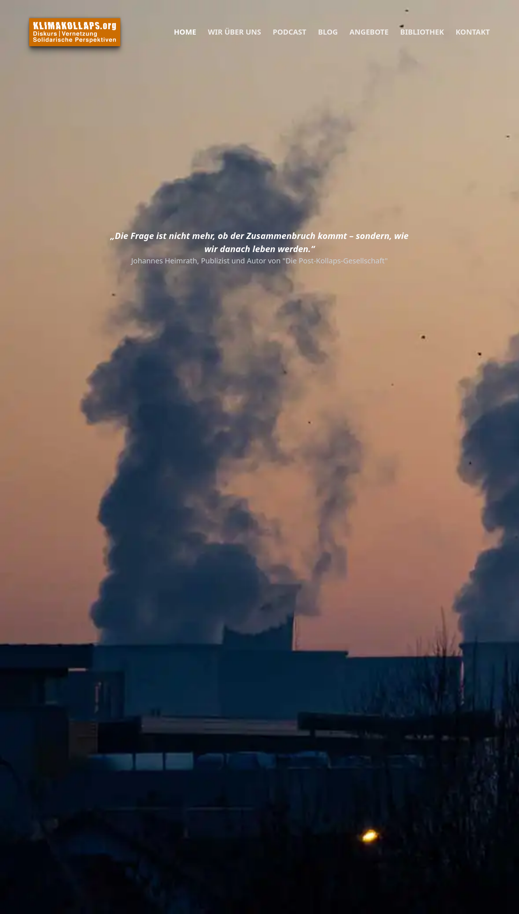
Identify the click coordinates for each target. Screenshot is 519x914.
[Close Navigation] (162, 32)
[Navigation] (153, 32)
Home (185, 32)
